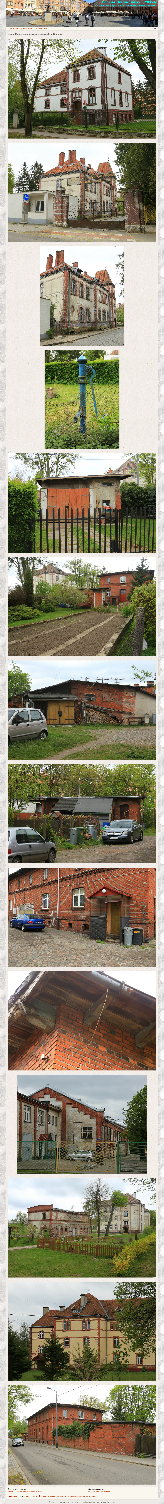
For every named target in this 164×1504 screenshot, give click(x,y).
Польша (34, 1496)
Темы (46, 28)
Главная (14, 28)
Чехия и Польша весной (79, 1496)
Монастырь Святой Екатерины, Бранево (25, 1491)
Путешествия (26, 28)
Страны (38, 28)
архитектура (93, 1496)
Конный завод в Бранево (99, 1491)
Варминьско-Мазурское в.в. (58, 1496)
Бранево (44, 1496)
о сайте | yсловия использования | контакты (98, 1502)
